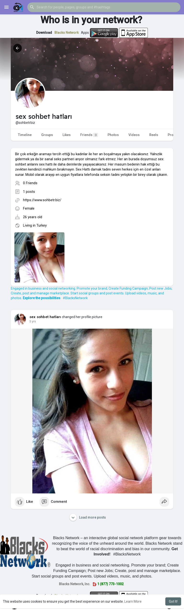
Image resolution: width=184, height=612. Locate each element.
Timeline (25, 135)
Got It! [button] (173, 601)
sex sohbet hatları (45, 317)
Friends (89, 135)
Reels (153, 135)
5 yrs (32, 321)
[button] (103, 7)
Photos (113, 135)
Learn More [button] (133, 601)
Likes (67, 135)
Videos (134, 135)
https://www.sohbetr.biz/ (42, 200)
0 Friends (30, 183)
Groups (47, 135)
